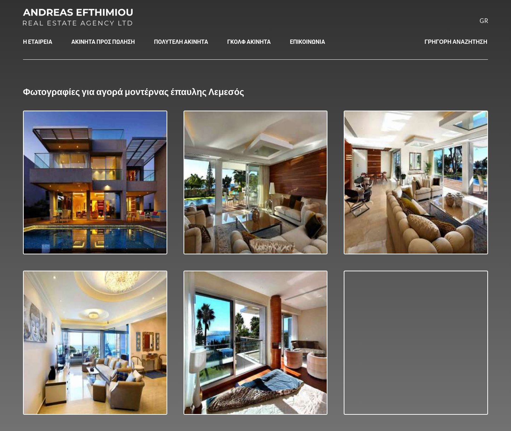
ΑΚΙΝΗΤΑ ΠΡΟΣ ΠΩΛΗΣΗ (103, 41)
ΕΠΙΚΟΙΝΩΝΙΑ (307, 41)
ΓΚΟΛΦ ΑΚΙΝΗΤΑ (249, 41)
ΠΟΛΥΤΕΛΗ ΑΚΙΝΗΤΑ (181, 41)
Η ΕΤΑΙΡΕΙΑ (37, 41)
